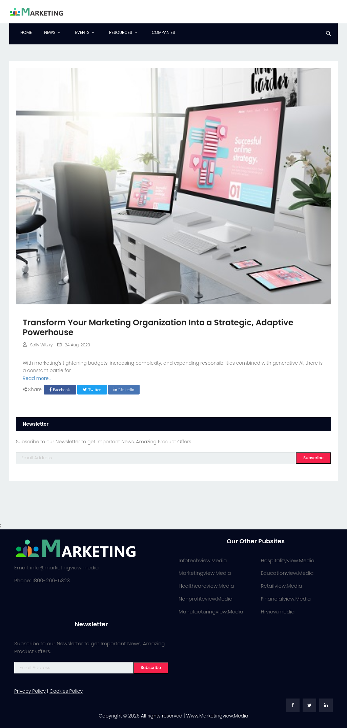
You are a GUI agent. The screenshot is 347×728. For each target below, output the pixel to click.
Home (26, 32)
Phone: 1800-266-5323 (42, 580)
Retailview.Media (281, 585)
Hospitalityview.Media (287, 560)
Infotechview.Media (203, 560)
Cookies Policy (66, 691)
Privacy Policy (30, 691)
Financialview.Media (286, 598)
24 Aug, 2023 (73, 345)
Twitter (92, 389)
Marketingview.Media (205, 573)
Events (82, 32)
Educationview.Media (287, 573)
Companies (163, 32)
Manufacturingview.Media (211, 611)
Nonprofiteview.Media (205, 598)
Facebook (60, 389)
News (49, 32)
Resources (120, 32)
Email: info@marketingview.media (56, 567)
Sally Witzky (38, 345)
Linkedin (124, 389)
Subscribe (313, 458)
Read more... (37, 378)
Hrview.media (278, 611)
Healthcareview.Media (206, 585)
